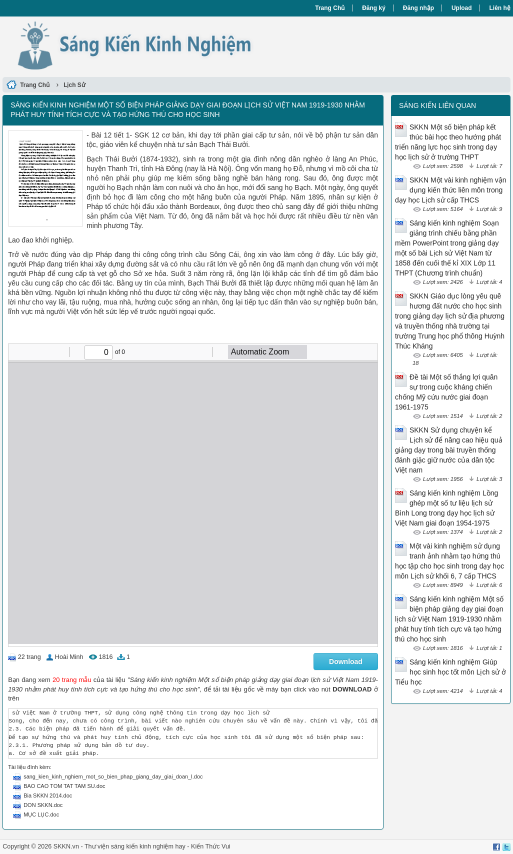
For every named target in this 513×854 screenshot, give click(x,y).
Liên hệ (500, 8)
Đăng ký (374, 8)
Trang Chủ (329, 8)
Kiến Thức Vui (210, 846)
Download (345, 662)
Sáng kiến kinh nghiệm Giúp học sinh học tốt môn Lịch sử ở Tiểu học (450, 672)
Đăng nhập (418, 8)
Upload (462, 8)
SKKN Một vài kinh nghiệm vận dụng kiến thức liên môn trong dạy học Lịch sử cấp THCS (450, 190)
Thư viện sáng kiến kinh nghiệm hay (135, 846)
